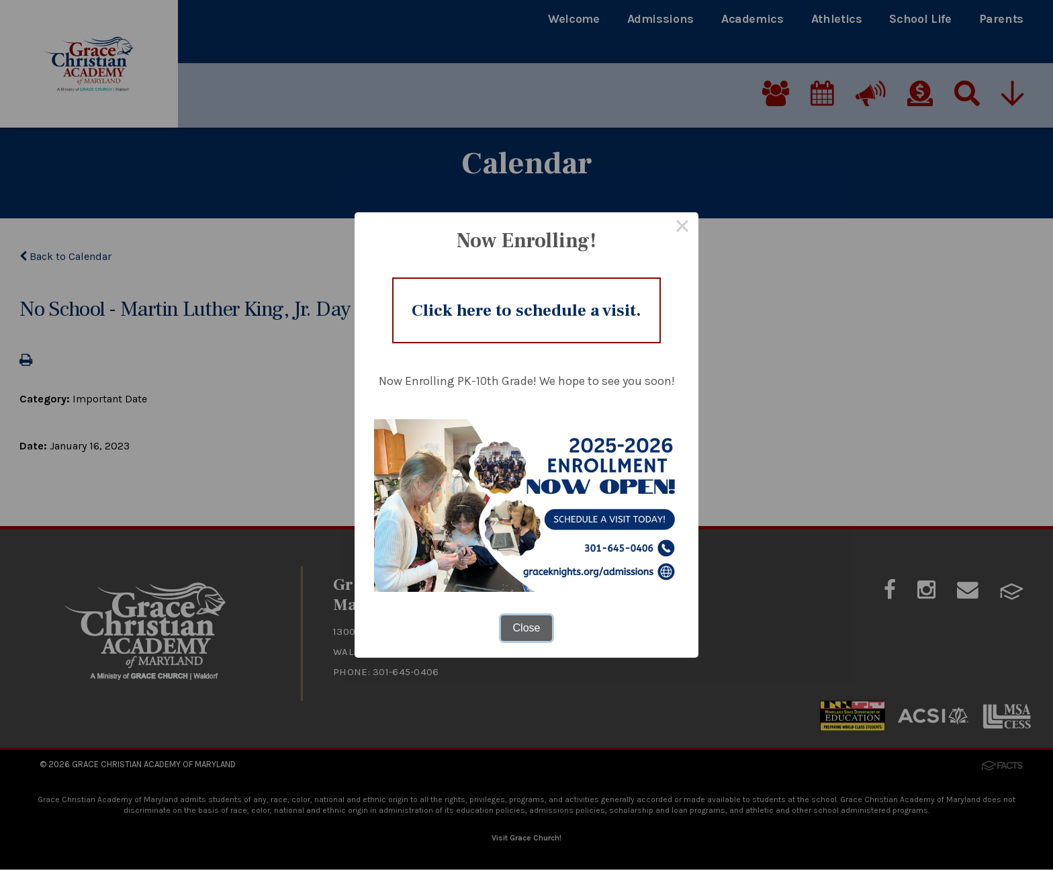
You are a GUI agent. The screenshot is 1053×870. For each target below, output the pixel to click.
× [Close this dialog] (682, 223)
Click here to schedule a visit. (526, 310)
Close (527, 633)
